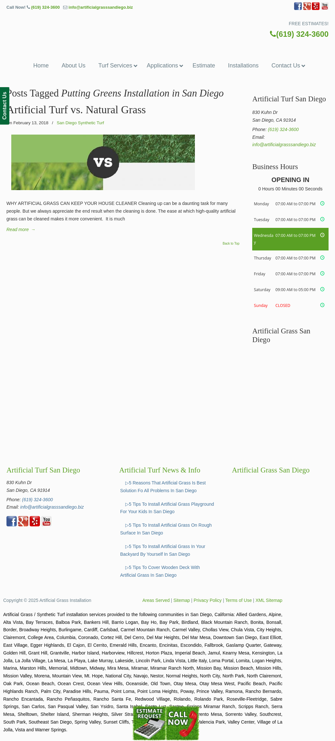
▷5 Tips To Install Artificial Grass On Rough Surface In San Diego (166, 529)
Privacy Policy (208, 600)
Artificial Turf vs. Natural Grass (76, 110)
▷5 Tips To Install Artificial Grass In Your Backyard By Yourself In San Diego (162, 550)
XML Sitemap (268, 600)
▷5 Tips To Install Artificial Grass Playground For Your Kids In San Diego (167, 508)
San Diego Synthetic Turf (80, 122)
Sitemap (181, 600)
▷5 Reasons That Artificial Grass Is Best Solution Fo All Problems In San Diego (163, 486)
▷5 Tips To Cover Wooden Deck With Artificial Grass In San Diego (160, 571)
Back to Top (231, 243)
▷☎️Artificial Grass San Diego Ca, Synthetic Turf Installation (167, 35)
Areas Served (156, 600)
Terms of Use (238, 600)
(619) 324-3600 (45, 7)
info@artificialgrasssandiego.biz (101, 7)
